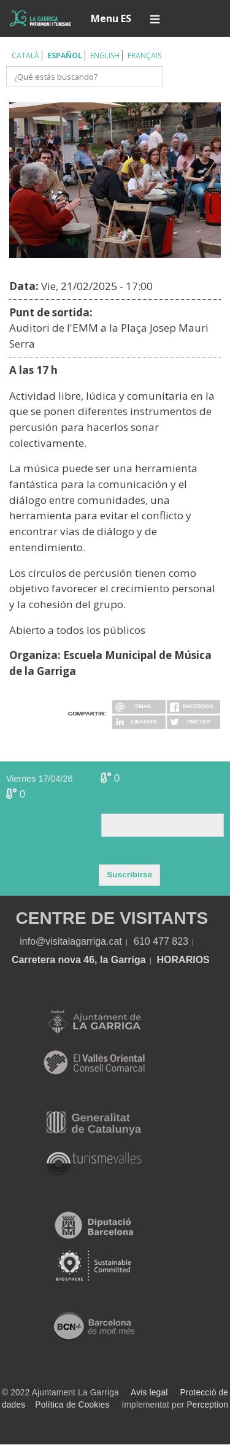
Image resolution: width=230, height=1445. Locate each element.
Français (144, 55)
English (105, 55)
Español (64, 55)
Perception (208, 1404)
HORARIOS (183, 960)
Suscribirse (129, 874)
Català (25, 55)
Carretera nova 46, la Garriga (79, 960)
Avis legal (149, 1392)
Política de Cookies (72, 1404)
